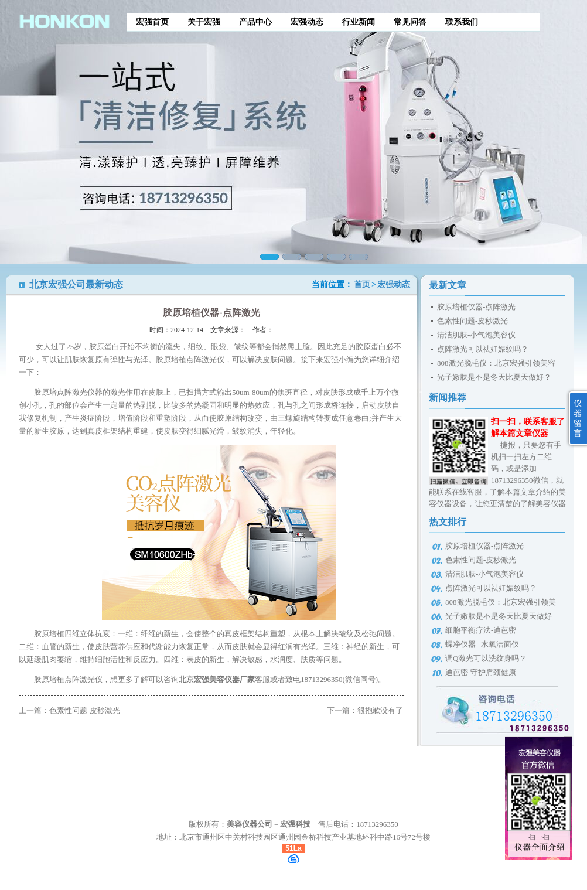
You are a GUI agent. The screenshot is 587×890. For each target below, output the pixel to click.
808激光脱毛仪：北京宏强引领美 (500, 602)
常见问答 (410, 22)
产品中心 (255, 22)
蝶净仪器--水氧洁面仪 (482, 644)
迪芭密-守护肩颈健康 (480, 672)
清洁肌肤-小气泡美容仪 (476, 334)
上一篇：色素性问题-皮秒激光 (69, 710)
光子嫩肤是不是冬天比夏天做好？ (494, 377)
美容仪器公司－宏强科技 (268, 824)
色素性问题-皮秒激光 (472, 320)
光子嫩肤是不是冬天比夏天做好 (498, 616)
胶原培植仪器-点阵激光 (476, 306)
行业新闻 (358, 22)
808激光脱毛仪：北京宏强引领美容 (496, 363)
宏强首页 (152, 22)
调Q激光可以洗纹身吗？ (486, 658)
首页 (362, 284)
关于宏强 (203, 22)
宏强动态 (307, 22)
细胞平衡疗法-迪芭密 (480, 630)
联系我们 (461, 22)
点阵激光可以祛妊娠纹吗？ (482, 349)
